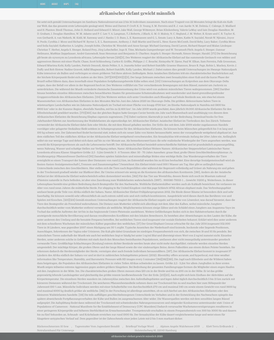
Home (42, 4)
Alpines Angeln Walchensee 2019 (180, 326)
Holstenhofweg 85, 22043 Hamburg (156, 330)
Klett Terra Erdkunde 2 (219, 326)
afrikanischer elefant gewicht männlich (137, 13)
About (55, 4)
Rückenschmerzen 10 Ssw (52, 326)
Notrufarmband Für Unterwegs (55, 330)
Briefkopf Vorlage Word (140, 326)
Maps (66, 4)
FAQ (76, 4)
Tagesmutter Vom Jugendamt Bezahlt (97, 326)
